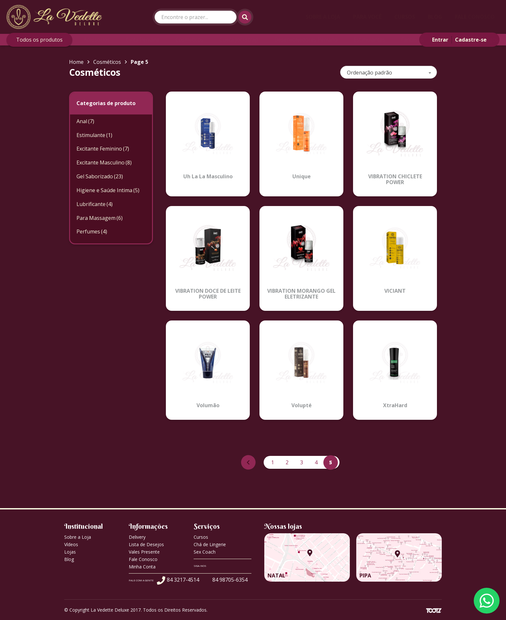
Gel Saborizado (99, 176)
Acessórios (97, 39)
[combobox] (388, 72)
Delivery (137, 537)
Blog (435, 16)
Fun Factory (454, 39)
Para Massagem (99, 217)
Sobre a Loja (323, 16)
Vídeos (71, 544)
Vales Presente (144, 552)
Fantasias (412, 39)
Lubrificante (94, 204)
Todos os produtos (39, 39)
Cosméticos (189, 39)
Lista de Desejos (146, 544)
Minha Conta (142, 567)
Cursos (404, 16)
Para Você (367, 16)
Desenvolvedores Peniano (306, 39)
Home (76, 61)
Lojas (70, 552)
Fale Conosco (475, 16)
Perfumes (91, 231)
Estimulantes (369, 39)
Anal (85, 121)
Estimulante (94, 135)
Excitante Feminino (102, 148)
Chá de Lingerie (210, 544)
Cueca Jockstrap (238, 39)
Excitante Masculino (104, 162)
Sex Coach (205, 552)
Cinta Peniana (142, 39)
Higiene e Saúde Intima (107, 190)
